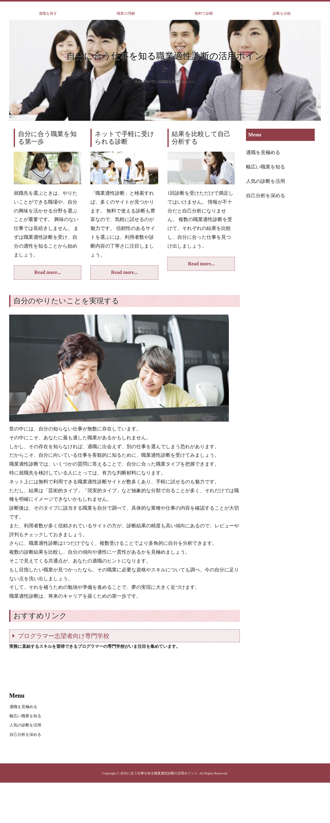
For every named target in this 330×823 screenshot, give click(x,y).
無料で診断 (204, 13)
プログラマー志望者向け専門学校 (63, 636)
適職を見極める (263, 152)
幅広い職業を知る (265, 166)
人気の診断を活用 (265, 181)
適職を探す (48, 13)
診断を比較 (282, 13)
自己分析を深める (265, 195)
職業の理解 (126, 13)
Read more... (47, 272)
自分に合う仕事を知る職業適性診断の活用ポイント (165, 61)
